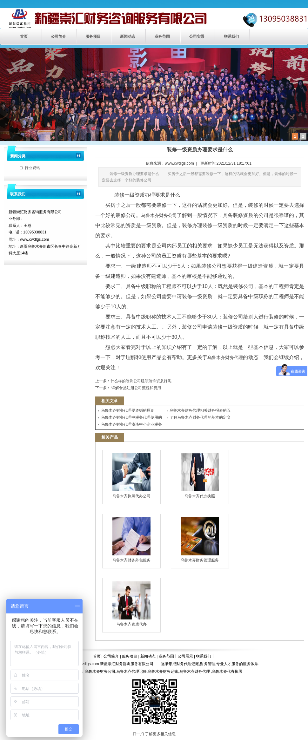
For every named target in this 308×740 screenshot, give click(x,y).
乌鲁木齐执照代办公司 (131, 475)
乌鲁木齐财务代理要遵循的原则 (127, 410)
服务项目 (93, 36)
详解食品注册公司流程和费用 (135, 388)
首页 (24, 36)
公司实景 (196, 36)
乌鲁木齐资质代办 (131, 603)
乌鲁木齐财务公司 (159, 215)
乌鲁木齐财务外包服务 (131, 539)
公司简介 (58, 36)
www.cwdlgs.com (179, 163)
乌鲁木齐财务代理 (225, 357)
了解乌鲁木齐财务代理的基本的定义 (200, 417)
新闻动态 (127, 36)
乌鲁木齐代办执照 (200, 475)
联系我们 (231, 36)
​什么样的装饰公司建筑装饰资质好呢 (140, 381)
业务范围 (162, 36)
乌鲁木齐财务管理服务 (200, 539)
